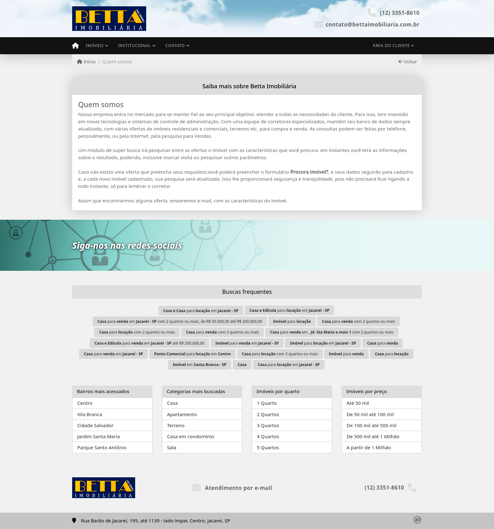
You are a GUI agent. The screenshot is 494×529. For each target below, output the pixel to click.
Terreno (175, 425)
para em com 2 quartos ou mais (331, 332)
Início (86, 61)
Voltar (408, 61)
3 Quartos (268, 425)
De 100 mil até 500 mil (371, 425)
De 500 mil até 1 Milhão (373, 436)
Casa (172, 403)
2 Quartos (268, 414)
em (199, 364)
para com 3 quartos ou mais (222, 332)
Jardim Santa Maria (98, 436)
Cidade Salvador (95, 425)
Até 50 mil (358, 403)
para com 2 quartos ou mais (358, 321)
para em (200, 310)
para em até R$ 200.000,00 (149, 343)
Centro (84, 403)
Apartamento (182, 414)
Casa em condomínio (190, 436)
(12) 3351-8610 (400, 12)
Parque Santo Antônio (101, 447)
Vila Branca (89, 414)
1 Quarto (267, 403)
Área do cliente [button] (391, 45)
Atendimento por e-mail (232, 487)
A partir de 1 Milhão (369, 447)
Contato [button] (175, 45)
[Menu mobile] (75, 45)
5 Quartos (268, 447)
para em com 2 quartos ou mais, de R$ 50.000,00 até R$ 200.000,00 (179, 321)
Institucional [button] (134, 45)
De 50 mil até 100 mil (370, 414)
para (292, 321)
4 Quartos (268, 436)
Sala (171, 447)
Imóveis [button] (95, 45)
